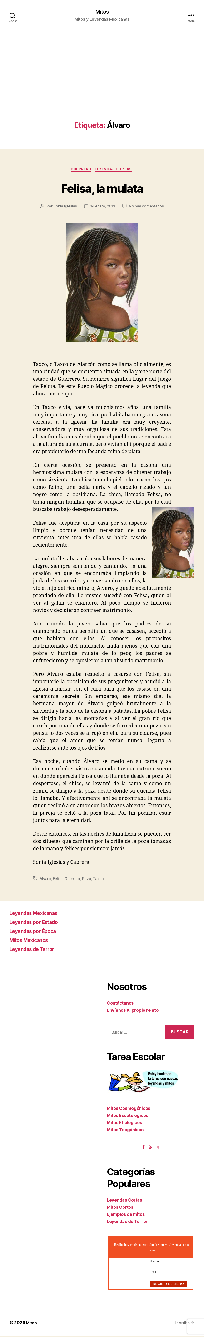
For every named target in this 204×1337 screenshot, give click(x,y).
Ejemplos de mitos (125, 1215)
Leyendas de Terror (35, 950)
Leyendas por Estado (38, 922)
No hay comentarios (147, 207)
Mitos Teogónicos (125, 1130)
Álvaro (45, 879)
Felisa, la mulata (102, 188)
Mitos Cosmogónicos (128, 1109)
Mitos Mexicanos (32, 941)
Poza (87, 879)
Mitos (102, 12)
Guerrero (80, 170)
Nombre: (155, 1262)
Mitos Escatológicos (127, 1116)
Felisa (58, 879)
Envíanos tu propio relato (132, 1011)
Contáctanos (120, 1003)
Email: (153, 1273)
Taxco (99, 879)
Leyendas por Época (37, 931)
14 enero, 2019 (103, 207)
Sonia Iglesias (64, 207)
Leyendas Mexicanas (38, 913)
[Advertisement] (102, 86)
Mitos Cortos (120, 1208)
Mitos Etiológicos (124, 1123)
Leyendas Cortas (115, 170)
